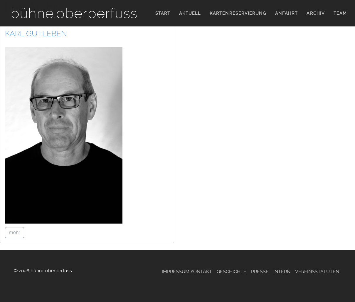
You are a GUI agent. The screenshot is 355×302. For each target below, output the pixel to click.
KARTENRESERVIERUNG (238, 13)
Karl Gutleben (36, 33)
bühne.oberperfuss (74, 13)
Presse (260, 271)
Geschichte (231, 271)
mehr (14, 232)
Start (162, 13)
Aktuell (190, 13)
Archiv (315, 13)
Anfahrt (286, 13)
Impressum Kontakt (187, 271)
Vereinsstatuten (317, 271)
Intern (281, 271)
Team (340, 13)
